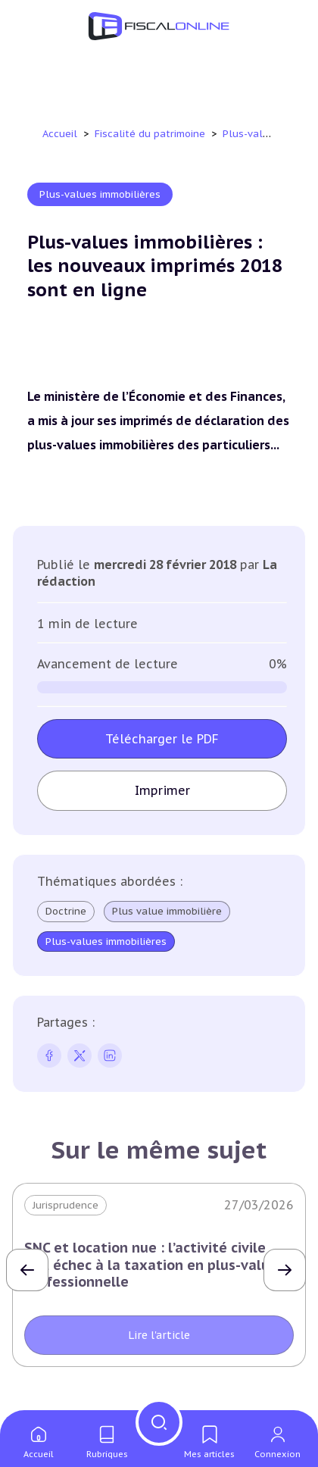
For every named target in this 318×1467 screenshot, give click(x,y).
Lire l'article (159, 1335)
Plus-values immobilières (100, 194)
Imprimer (162, 790)
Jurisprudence (65, 1205)
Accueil (59, 133)
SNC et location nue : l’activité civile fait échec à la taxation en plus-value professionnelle (151, 1264)
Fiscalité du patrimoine (151, 133)
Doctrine (65, 911)
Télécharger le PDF (162, 738)
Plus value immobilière (167, 912)
